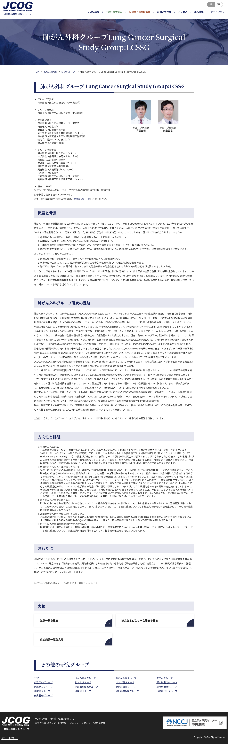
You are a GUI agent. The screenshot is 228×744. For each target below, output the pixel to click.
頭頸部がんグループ (166, 691)
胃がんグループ (164, 678)
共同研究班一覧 (82, 199)
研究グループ (68, 71)
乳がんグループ (83, 682)
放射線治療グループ (166, 686)
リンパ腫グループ (125, 682)
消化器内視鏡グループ (127, 691)
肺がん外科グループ (126, 678)
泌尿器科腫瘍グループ (86, 686)
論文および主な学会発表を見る (139, 620)
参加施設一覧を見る (51, 639)
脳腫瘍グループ (42, 691)
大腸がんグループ (43, 686)
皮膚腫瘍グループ (43, 695)
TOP (36, 71)
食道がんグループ (43, 682)
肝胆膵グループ (83, 691)
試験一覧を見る (49, 620)
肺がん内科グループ (85, 678)
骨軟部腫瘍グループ (126, 686)
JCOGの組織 (50, 71)
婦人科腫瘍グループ (166, 682)
